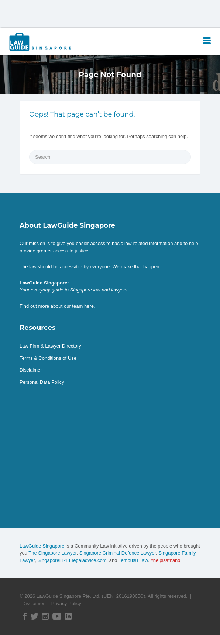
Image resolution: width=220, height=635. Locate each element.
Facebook (25, 616)
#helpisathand (166, 560)
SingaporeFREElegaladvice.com (71, 560)
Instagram (45, 616)
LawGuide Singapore (42, 546)
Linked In (68, 616)
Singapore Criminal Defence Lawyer (117, 553)
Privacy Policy (66, 603)
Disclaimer (31, 370)
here (89, 306)
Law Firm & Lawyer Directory (50, 346)
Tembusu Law (133, 560)
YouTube (56, 616)
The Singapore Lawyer (52, 553)
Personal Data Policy (42, 382)
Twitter (34, 616)
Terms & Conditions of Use (48, 358)
